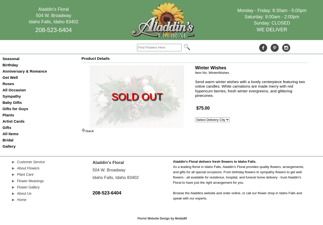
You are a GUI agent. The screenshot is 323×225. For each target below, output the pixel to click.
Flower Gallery (28, 187)
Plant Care (25, 174)
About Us (24, 193)
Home (21, 200)
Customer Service (31, 162)
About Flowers (28, 168)
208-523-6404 (53, 30)
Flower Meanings (30, 181)
